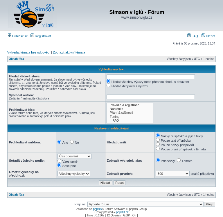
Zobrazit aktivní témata (69, 52)
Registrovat (40, 36)
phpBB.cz (122, 212)
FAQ (192, 36)
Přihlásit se (18, 36)
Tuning (130, 117)
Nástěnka (130, 109)
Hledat (208, 36)
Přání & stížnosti (130, 113)
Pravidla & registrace (130, 105)
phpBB (97, 209)
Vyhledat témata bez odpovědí (28, 52)
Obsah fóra (16, 59)
